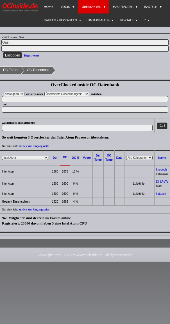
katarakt (161, 193)
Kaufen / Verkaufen (60, 20)
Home (48, 6)
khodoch (161, 169)
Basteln (150, 6)
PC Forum (11, 70)
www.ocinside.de (89, 255)
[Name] (85, 42)
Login (66, 6)
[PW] (85, 49)
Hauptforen (123, 6)
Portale (126, 20)
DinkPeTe (162, 181)
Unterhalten (99, 20)
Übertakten (91, 6)
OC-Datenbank (38, 70)
